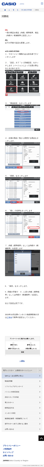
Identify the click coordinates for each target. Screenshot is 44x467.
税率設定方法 (9, 408)
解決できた (13, 345)
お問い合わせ (9, 429)
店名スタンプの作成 (12, 397)
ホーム (5, 10)
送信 (22, 352)
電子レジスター (13, 10)
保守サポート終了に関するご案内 (16, 424)
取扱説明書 (8, 381)
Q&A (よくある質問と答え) (14, 376)
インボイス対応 (10, 413)
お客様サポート (9, 10)
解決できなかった (14, 348)
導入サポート (9, 402)
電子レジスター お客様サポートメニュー (17, 370)
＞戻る (22, 361)
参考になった (31, 345)
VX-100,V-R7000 (26, 10)
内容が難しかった (31, 348)
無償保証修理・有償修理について (16, 418)
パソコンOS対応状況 (12, 392)
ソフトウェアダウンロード (14, 386)
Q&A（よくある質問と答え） (17, 10)
